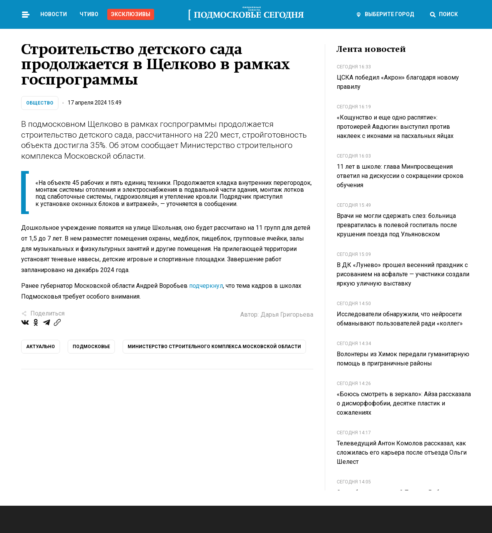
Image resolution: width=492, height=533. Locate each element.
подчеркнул (206, 285)
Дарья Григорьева (287, 314)
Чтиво (89, 14)
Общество (39, 103)
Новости (53, 14)
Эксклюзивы (130, 14)
